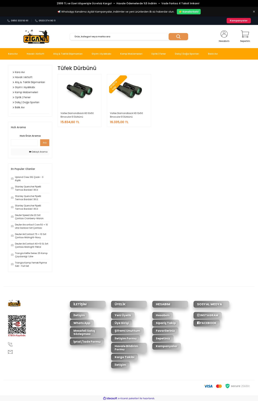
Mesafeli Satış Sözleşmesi (84, 332)
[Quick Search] (24, 142)
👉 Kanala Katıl (189, 11)
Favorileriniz (165, 331)
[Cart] (245, 37)
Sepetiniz (163, 338)
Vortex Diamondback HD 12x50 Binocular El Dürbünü (126, 115)
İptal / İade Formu (87, 342)
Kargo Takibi (124, 357)
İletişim (79, 315)
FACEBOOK (206, 323)
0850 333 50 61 (17, 20)
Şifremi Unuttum (127, 331)
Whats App (81, 323)
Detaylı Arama (38, 151)
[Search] (129, 36)
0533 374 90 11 (45, 20)
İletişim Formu (126, 338)
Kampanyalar (239, 20)
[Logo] (36, 36)
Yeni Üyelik (123, 315)
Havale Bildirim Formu (126, 347)
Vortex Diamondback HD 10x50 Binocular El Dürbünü (77, 115)
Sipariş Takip (166, 323)
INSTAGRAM (207, 315)
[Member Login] (224, 37)
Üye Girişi (122, 323)
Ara (45, 142)
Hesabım (162, 315)
